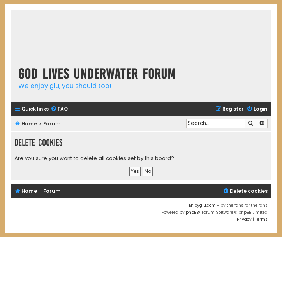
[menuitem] (59, 109)
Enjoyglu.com (202, 205)
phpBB (192, 212)
